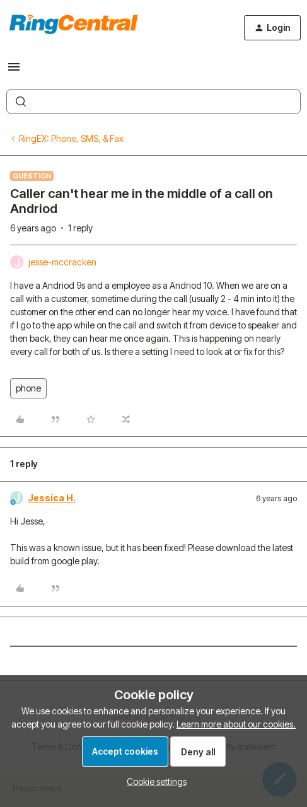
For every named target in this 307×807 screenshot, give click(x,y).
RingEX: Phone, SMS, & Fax (71, 138)
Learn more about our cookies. (236, 724)
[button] (13, 71)
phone (28, 388)
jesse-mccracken (62, 262)
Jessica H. (52, 497)
